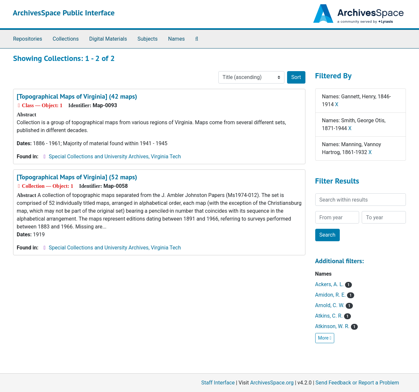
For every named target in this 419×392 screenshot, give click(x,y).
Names (176, 39)
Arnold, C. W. (334, 305)
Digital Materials (108, 39)
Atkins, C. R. (333, 316)
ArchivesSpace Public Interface (64, 13)
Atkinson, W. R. (336, 326)
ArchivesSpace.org (272, 383)
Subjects (147, 39)
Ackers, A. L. (333, 284)
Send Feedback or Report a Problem (357, 383)
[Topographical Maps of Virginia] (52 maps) (77, 177)
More (325, 338)
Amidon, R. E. (334, 295)
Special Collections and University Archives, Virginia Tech (115, 156)
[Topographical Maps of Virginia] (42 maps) (77, 96)
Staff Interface (218, 383)
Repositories (27, 39)
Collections (66, 39)
